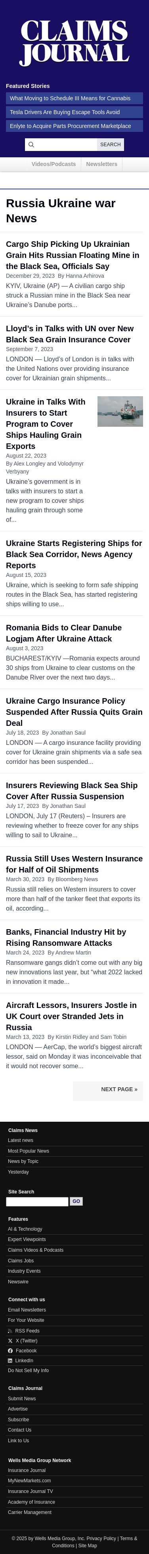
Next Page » (119, 1089)
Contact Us (19, 1430)
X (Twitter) (23, 1341)
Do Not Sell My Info (28, 1370)
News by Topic (23, 1161)
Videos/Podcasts (54, 164)
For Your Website (26, 1320)
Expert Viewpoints (27, 1239)
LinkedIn (20, 1360)
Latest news (20, 1140)
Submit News (22, 1398)
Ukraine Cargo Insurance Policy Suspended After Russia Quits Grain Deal (74, 712)
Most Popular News (28, 1151)
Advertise (18, 1409)
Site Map (87, 1545)
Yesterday (18, 1172)
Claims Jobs (21, 1261)
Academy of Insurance (31, 1502)
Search (110, 144)
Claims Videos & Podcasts (35, 1250)
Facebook (22, 1351)
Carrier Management (30, 1512)
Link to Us (18, 1440)
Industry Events (24, 1271)
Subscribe (18, 1419)
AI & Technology (25, 1229)
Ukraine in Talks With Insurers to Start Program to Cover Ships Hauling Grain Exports (46, 424)
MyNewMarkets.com (29, 1480)
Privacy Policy (102, 1538)
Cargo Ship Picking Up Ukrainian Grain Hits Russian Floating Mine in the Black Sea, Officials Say (72, 255)
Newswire (18, 1282)
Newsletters (102, 164)
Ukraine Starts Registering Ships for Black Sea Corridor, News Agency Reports (74, 554)
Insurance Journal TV (30, 1491)
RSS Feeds (24, 1331)
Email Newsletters (27, 1310)
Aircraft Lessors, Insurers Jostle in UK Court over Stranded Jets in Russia (71, 1016)
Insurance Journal (27, 1470)
